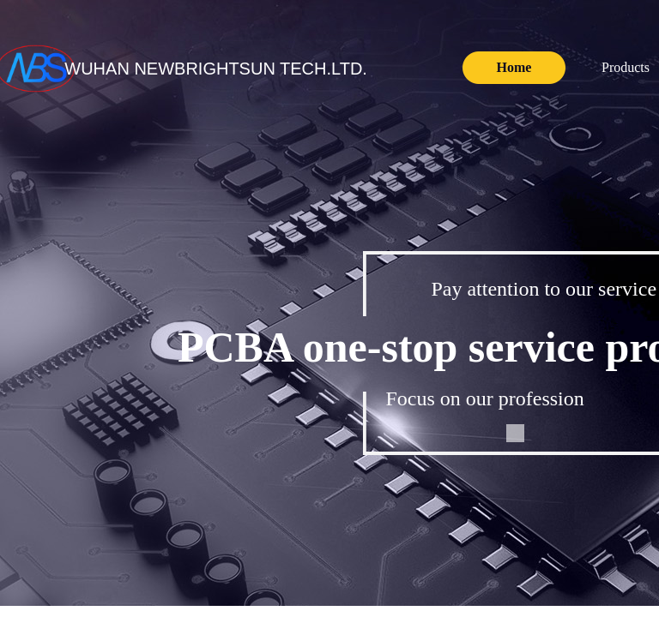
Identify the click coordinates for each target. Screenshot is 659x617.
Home (514, 67)
